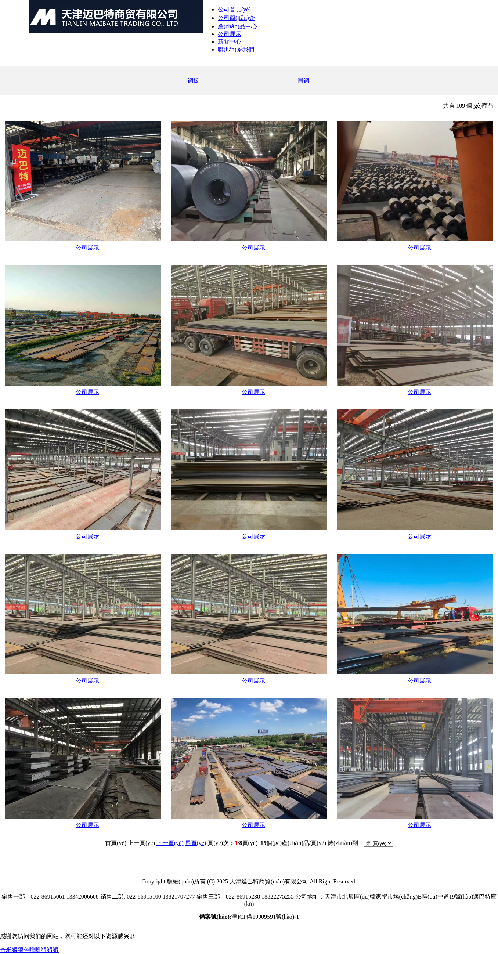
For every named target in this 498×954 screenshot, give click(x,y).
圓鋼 (303, 80)
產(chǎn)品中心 (237, 26)
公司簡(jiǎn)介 (236, 18)
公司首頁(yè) (234, 9)
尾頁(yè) (195, 843)
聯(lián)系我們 (236, 49)
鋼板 (193, 80)
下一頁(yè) (170, 843)
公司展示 (229, 34)
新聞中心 (229, 42)
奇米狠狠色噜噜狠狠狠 (29, 950)
